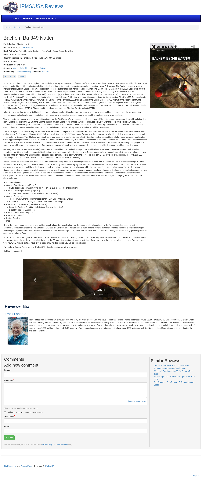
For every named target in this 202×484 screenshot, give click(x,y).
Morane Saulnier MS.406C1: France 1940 (171, 365)
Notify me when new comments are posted (23, 412)
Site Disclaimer (9, 466)
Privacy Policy (47, 444)
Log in (196, 476)
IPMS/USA (49, 466)
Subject (7, 370)
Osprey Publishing (21, 68)
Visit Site (43, 68)
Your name (9, 416)
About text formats (137, 402)
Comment (8, 380)
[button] (101, 279)
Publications (10, 76)
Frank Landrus (27, 47)
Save (9, 438)
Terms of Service (62, 444)
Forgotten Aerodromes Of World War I (170, 368)
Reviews (17, 27)
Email (6, 426)
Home (8, 27)
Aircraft (22, 76)
